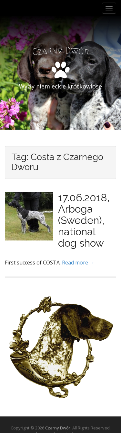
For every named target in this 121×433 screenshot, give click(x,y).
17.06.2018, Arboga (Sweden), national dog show (84, 220)
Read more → (78, 262)
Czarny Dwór (57, 428)
